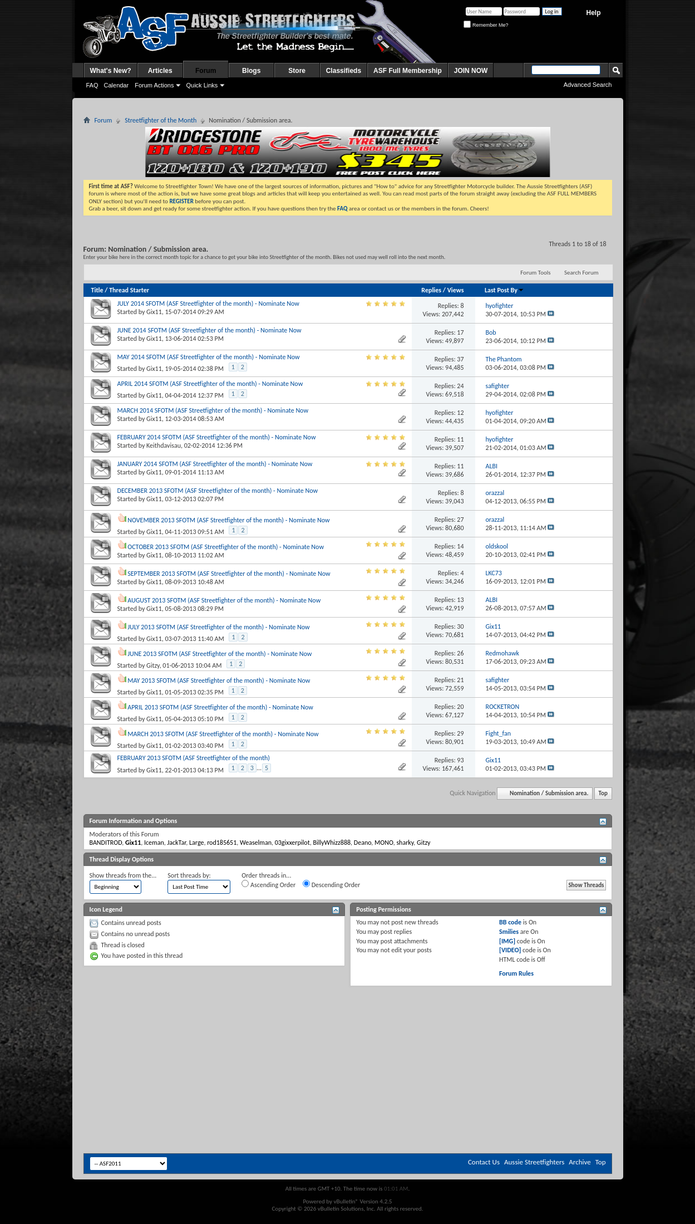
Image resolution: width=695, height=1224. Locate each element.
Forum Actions (154, 85)
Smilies (509, 932)
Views (455, 290)
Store (296, 71)
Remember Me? (486, 25)
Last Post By (504, 290)
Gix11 (154, 312)
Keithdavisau (163, 445)
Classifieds (343, 71)
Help (593, 13)
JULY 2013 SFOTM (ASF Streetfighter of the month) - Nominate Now (218, 627)
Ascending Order (268, 884)
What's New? (110, 71)
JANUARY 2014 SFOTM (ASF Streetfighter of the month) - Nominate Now (215, 464)
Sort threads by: (188, 875)
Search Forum (581, 272)
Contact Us (484, 1162)
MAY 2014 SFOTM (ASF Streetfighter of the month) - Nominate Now (208, 357)
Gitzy (153, 665)
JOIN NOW (471, 71)
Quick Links (202, 85)
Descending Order (331, 884)
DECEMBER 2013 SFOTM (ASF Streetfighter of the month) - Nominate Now (217, 491)
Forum (205, 71)
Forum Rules (516, 973)
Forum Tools (535, 272)
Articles (160, 71)
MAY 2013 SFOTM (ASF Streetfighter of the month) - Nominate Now (218, 680)
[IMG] (507, 941)
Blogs (251, 71)
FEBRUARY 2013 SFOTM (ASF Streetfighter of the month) (193, 758)
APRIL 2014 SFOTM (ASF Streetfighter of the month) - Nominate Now (210, 384)
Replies (431, 290)
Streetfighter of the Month (160, 120)
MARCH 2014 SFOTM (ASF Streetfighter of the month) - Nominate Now (212, 410)
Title (97, 290)
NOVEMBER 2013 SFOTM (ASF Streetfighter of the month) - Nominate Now (228, 520)
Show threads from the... (123, 875)
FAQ (92, 85)
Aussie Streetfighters (534, 1162)
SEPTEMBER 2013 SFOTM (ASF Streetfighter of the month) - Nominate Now (228, 573)
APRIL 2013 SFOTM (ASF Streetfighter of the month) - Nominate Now (220, 707)
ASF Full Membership (407, 71)
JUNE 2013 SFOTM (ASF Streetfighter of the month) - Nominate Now (219, 654)
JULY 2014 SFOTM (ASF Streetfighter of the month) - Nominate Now (208, 303)
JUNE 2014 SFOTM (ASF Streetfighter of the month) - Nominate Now (209, 330)
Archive (579, 1162)
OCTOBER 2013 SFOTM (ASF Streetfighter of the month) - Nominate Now (225, 547)
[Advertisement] (347, 1020)
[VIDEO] (510, 950)
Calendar (116, 85)
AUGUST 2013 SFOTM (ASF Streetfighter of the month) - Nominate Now (224, 600)
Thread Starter (129, 290)
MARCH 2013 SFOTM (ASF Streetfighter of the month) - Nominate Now (222, 734)
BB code (510, 922)
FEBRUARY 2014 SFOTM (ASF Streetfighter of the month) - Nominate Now (216, 437)
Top (603, 793)
